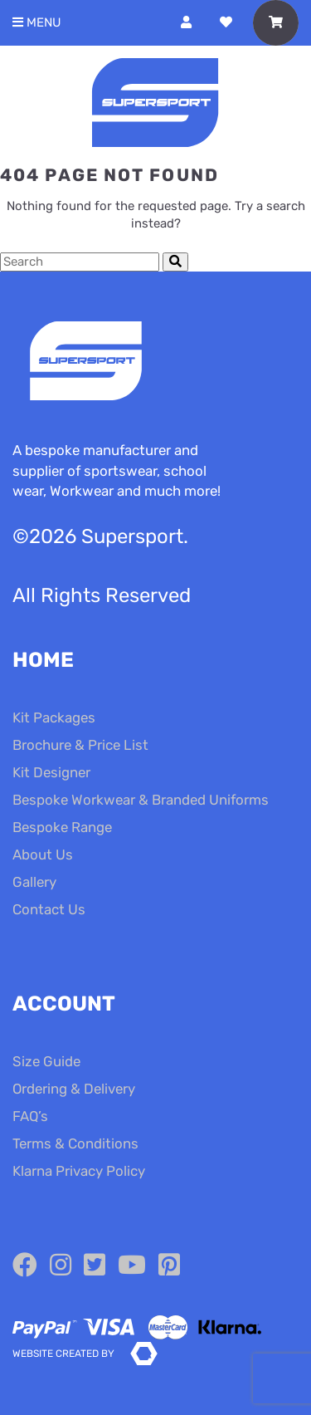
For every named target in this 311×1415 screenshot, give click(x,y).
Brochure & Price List (80, 745)
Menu (36, 23)
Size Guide (46, 1061)
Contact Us (48, 909)
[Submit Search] (175, 262)
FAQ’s (30, 1116)
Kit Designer (51, 772)
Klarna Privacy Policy (78, 1171)
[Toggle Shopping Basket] (276, 23)
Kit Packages (53, 717)
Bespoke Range (62, 827)
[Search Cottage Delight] (79, 262)
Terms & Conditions (75, 1143)
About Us (42, 854)
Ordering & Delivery (73, 1088)
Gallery (34, 882)
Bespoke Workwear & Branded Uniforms (140, 799)
